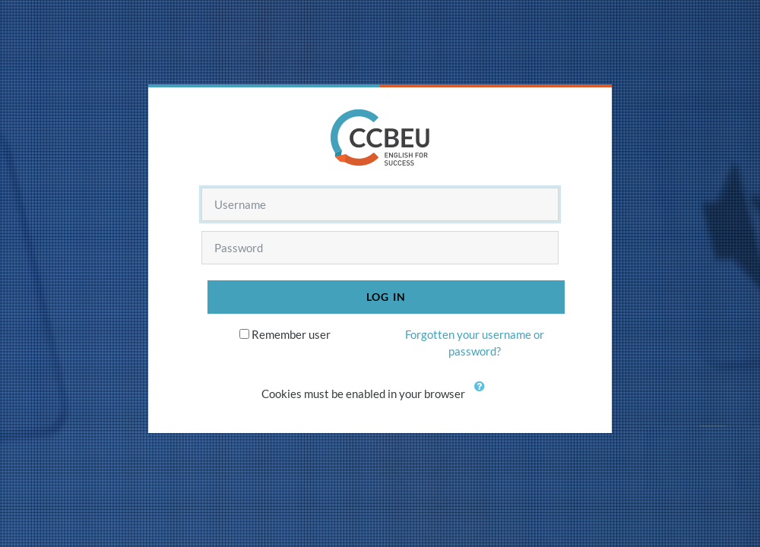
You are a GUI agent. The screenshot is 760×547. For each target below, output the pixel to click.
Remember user (291, 334)
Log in (386, 296)
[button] (482, 395)
